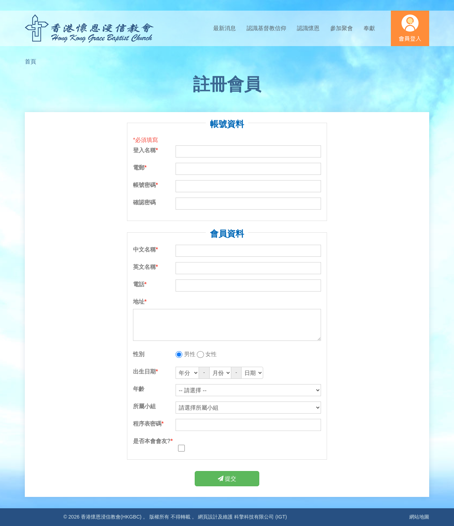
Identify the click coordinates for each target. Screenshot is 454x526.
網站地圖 (419, 517)
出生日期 (144, 372)
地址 (138, 302)
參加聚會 (341, 28)
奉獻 (369, 28)
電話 (138, 284)
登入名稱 (144, 150)
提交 (227, 479)
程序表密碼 (147, 424)
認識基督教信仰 (266, 28)
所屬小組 (144, 406)
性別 (138, 354)
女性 (211, 354)
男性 (189, 354)
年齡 (138, 389)
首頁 (30, 62)
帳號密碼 (144, 185)
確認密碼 (144, 202)
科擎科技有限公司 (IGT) (260, 517)
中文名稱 (144, 250)
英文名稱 (144, 267)
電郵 (138, 168)
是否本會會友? (152, 441)
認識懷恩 (308, 28)
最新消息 (224, 28)
